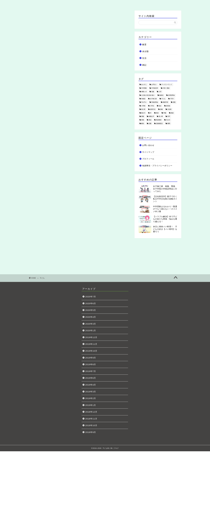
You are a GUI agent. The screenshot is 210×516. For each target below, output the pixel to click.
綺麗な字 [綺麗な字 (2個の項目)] (151, 116)
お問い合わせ (166, 3)
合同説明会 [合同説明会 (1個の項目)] (171, 95)
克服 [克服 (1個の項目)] (152, 91)
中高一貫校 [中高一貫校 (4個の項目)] (166, 88)
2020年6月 (90, 303)
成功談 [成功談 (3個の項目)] (168, 106)
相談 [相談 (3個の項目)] (172, 113)
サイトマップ (148, 152)
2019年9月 (90, 358)
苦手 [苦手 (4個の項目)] (168, 116)
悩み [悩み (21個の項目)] (160, 106)
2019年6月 (90, 378)
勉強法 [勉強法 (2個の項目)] (161, 95)
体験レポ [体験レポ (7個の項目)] (144, 91)
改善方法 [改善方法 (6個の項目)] (152, 109)
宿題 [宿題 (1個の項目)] (174, 102)
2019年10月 (91, 351)
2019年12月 (91, 337)
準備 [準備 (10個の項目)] (164, 113)
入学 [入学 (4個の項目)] (160, 91)
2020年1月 (90, 330)
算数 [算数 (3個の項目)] (142, 116)
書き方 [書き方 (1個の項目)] (143, 113)
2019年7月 (90, 371)
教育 (74, 3)
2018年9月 (90, 432)
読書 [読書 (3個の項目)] (150, 123)
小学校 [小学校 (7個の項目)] (143, 106)
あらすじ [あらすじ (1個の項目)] (144, 84)
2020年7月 (90, 296)
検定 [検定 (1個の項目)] (157, 113)
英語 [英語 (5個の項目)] (150, 120)
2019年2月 (90, 398)
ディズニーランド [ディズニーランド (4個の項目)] (166, 84)
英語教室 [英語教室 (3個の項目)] (158, 120)
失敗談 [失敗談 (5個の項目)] (143, 98)
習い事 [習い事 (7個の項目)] (161, 116)
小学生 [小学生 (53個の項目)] (152, 106)
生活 (105, 3)
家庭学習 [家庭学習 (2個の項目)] (165, 102)
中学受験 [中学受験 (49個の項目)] (144, 88)
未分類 (145, 51)
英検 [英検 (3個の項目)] (142, 120)
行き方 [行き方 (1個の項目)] (168, 120)
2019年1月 (90, 405)
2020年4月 (90, 317)
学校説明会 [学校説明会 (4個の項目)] (154, 102)
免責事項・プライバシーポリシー (157, 166)
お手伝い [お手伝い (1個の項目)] (154, 84)
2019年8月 (90, 364)
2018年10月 (91, 425)
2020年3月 (90, 324)
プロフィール (148, 159)
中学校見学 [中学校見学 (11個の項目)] (154, 88)
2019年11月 (91, 344)
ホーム (44, 3)
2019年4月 (90, 385)
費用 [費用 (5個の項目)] (168, 123)
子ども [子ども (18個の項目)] (163, 98)
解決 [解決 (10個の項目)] (142, 123)
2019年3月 (90, 391)
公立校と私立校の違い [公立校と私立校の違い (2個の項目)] (148, 95)
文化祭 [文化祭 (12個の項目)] (169, 109)
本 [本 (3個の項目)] (150, 113)
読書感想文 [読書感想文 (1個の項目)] (159, 123)
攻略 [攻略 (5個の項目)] (161, 109)
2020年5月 (90, 310)
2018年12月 (91, 412)
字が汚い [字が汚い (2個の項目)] (144, 102)
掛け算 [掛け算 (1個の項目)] (143, 109)
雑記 (135, 3)
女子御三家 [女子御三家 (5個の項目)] (153, 98)
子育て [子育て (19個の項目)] (172, 98)
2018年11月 (91, 419)
